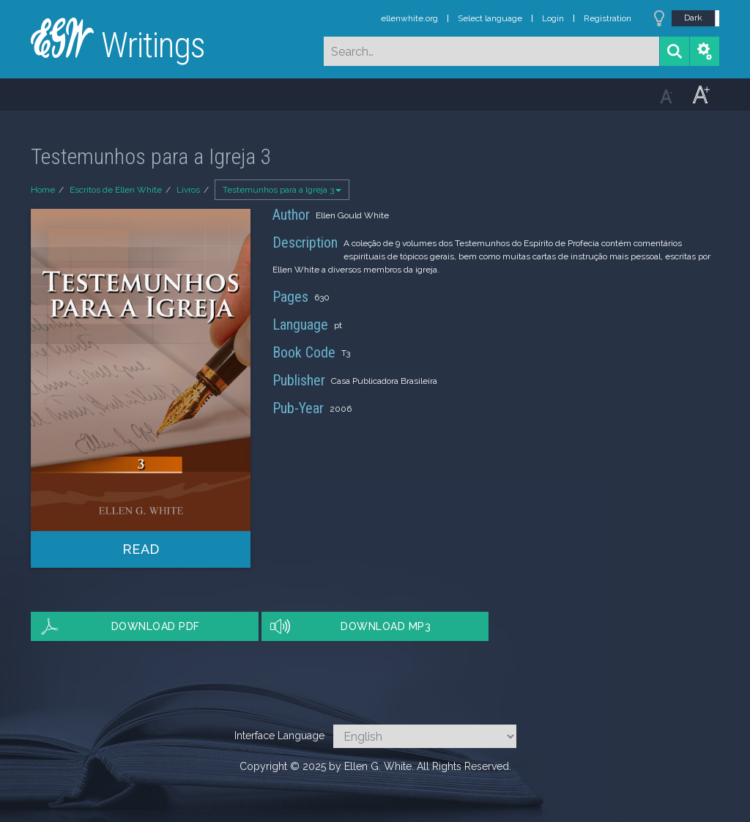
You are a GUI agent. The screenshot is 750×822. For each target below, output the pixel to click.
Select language (490, 18)
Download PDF (155, 626)
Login (553, 18)
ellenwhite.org (409, 18)
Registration (607, 18)
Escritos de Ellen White (116, 190)
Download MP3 (386, 626)
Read (141, 549)
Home (43, 190)
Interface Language (279, 735)
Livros (188, 190)
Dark (693, 17)
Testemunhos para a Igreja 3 (282, 190)
